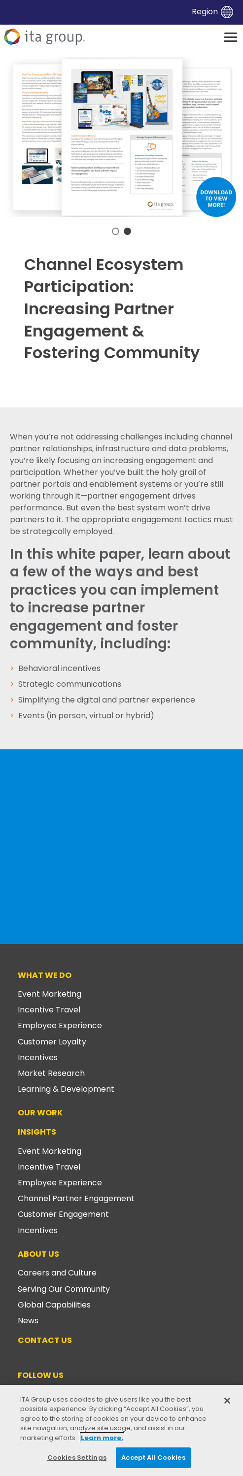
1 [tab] (115, 231)
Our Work (40, 1112)
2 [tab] (127, 231)
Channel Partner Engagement (76, 1198)
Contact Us (45, 1340)
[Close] (227, 1400)
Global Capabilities (54, 1304)
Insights (37, 1132)
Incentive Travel (49, 1009)
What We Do (44, 975)
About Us (38, 1254)
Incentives (38, 1057)
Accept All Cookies (153, 1457)
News (28, 1320)
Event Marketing (49, 994)
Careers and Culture (57, 1272)
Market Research (51, 1073)
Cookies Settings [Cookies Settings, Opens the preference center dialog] (76, 1457)
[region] (121, 1430)
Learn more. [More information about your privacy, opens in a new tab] (102, 1437)
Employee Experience (60, 1025)
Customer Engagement (63, 1214)
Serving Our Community (64, 1289)
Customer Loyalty (52, 1041)
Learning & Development (66, 1089)
